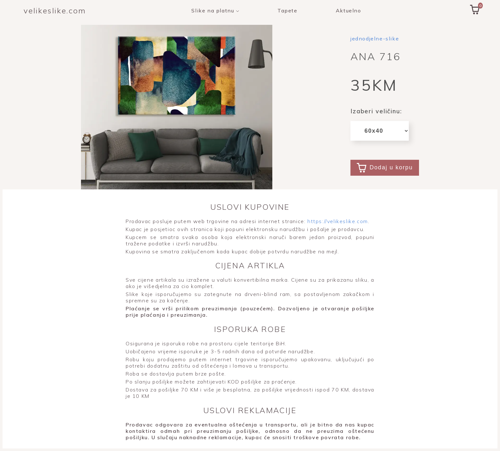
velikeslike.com (55, 10)
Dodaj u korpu (385, 168)
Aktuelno (348, 10)
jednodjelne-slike (374, 38)
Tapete (287, 10)
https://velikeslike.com (336, 221)
